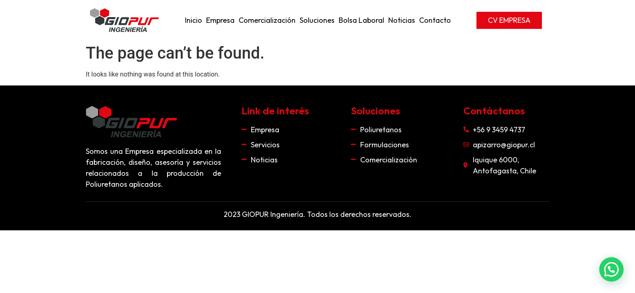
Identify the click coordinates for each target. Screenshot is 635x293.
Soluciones (317, 20)
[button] (509, 20)
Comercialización (267, 20)
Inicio (193, 20)
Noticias (401, 20)
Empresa (220, 20)
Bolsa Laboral (361, 20)
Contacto (435, 20)
